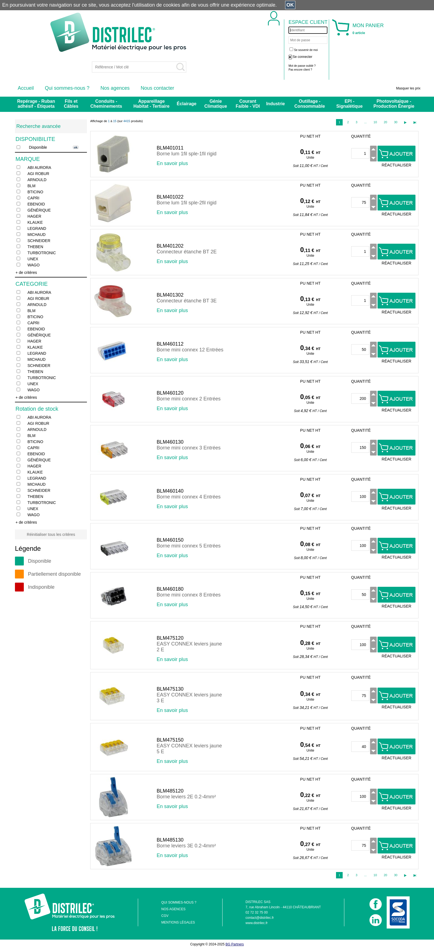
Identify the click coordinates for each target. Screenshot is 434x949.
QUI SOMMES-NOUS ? (179, 902)
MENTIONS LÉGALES (178, 922)
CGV (165, 916)
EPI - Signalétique (349, 104)
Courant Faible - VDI (248, 104)
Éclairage (187, 103)
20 (385, 122)
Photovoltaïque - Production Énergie (393, 104)
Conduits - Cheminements (106, 104)
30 (395, 122)
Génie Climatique (215, 104)
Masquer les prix (408, 88)
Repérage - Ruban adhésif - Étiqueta (36, 104)
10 (375, 122)
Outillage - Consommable (309, 104)
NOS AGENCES (173, 909)
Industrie (275, 103)
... (365, 122)
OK (290, 5)
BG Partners (235, 944)
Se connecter (302, 57)
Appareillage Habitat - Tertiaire (151, 104)
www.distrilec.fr (257, 923)
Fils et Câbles (71, 104)
